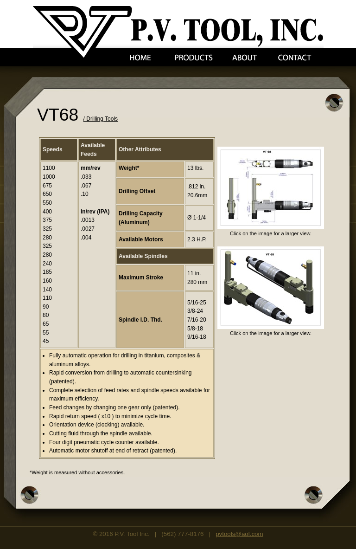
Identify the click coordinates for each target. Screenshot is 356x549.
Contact (295, 57)
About (244, 57)
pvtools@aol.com (239, 533)
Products (193, 57)
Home (140, 57)
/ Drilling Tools (100, 119)
